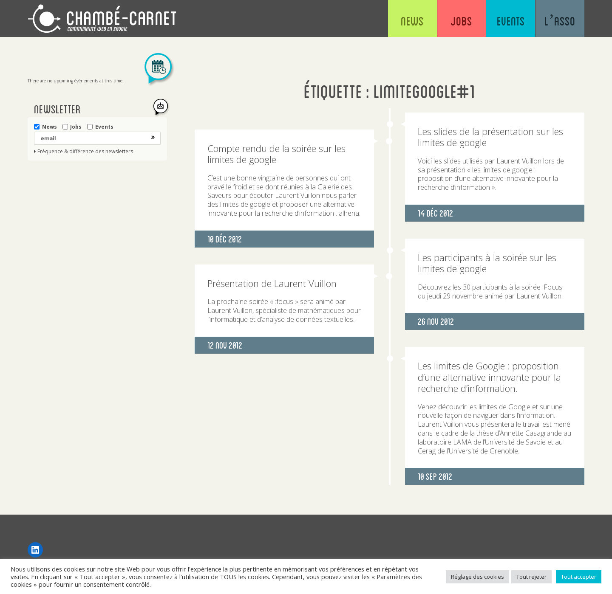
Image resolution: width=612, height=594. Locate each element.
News (412, 21)
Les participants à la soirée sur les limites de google (487, 263)
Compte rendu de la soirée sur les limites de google (276, 154)
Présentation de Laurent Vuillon (272, 283)
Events (511, 21)
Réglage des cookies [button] (477, 576)
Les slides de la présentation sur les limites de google (490, 137)
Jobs (461, 21)
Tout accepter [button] (578, 576)
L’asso (559, 21)
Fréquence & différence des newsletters (85, 151)
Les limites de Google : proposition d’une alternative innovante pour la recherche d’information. (489, 376)
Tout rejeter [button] (531, 576)
